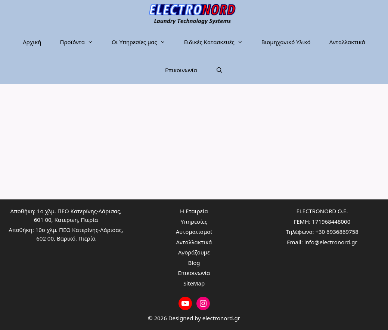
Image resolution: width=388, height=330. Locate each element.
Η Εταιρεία (194, 211)
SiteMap (194, 283)
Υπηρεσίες (194, 221)
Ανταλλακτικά (347, 42)
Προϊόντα (81, 42)
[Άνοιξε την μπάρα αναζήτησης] (219, 70)
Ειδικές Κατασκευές (218, 42)
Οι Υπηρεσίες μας (143, 42)
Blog (194, 262)
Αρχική (32, 42)
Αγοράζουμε (194, 252)
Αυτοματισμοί (194, 231)
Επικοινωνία (181, 70)
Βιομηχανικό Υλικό (286, 42)
